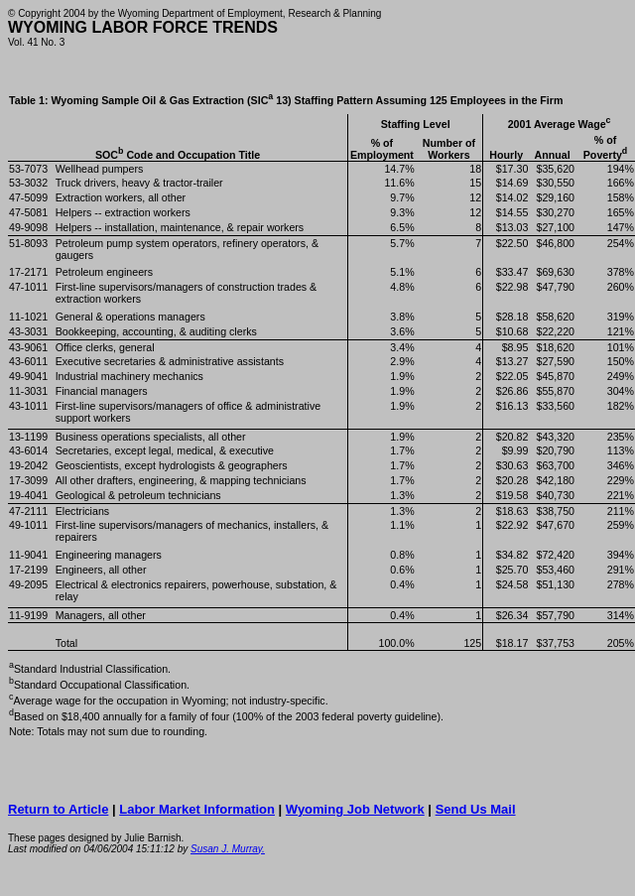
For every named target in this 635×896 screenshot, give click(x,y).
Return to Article (58, 809)
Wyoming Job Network (355, 809)
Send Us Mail (476, 809)
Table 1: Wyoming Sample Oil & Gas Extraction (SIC (286, 100)
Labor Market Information (197, 809)
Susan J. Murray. (227, 848)
